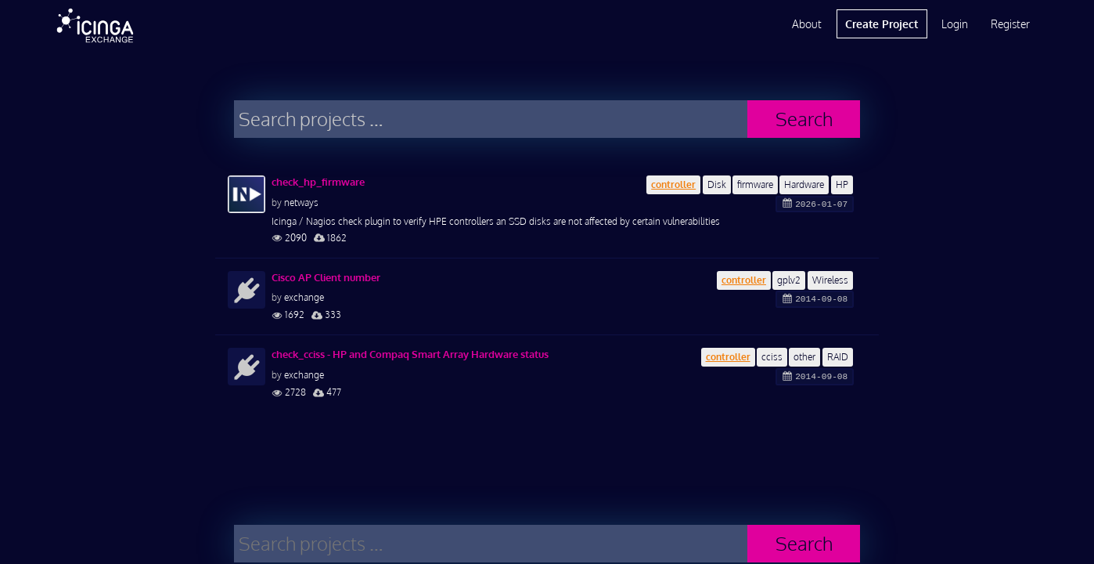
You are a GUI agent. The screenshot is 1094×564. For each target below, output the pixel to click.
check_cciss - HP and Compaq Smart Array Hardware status (410, 354)
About (807, 24)
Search (804, 119)
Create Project (881, 24)
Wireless (830, 280)
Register (1010, 24)
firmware (755, 184)
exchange (304, 297)
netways (301, 202)
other (804, 357)
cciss (772, 357)
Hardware (804, 184)
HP (842, 184)
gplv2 (789, 280)
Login (954, 24)
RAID (837, 357)
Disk (716, 184)
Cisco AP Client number (326, 277)
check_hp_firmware (318, 181)
